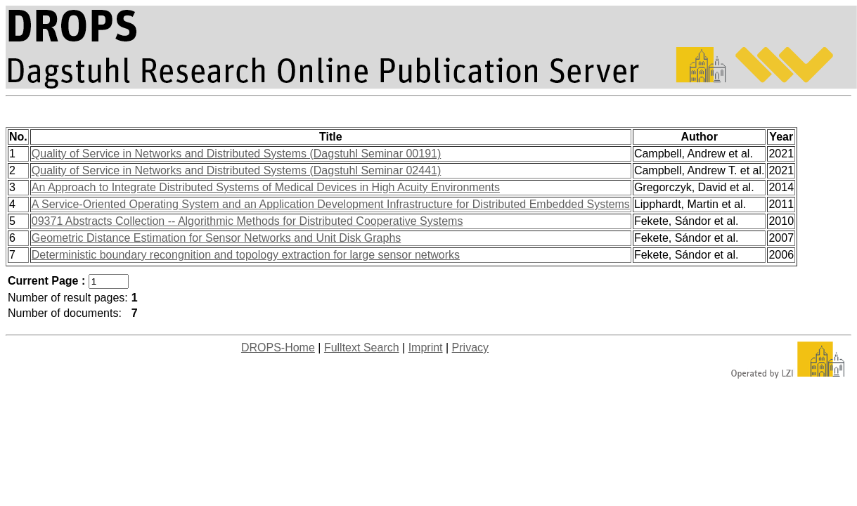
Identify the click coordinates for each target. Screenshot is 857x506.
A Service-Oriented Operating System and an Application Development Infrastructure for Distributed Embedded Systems (331, 204)
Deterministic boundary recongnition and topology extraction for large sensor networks (246, 255)
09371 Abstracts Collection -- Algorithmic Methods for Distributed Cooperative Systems (247, 221)
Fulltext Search (361, 347)
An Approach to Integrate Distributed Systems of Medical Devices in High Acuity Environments (266, 187)
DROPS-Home (278, 347)
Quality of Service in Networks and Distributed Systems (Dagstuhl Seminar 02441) (236, 170)
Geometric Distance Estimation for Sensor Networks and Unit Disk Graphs (216, 238)
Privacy (470, 347)
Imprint (425, 347)
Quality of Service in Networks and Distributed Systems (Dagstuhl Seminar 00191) (236, 154)
